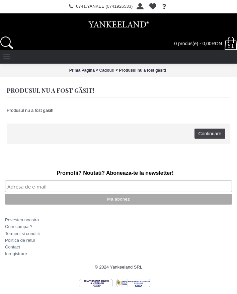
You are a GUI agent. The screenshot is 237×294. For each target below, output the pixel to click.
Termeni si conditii (22, 233)
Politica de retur (20, 240)
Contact (12, 246)
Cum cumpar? (18, 226)
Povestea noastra (22, 219)
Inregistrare (16, 253)
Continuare (210, 133)
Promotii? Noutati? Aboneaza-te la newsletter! (115, 173)
